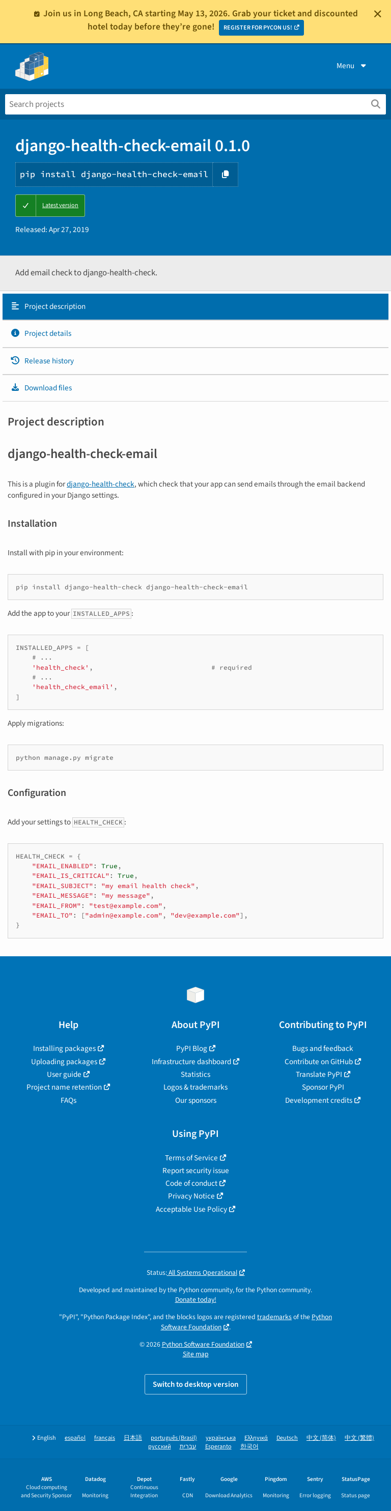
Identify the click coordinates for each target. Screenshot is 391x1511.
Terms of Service (191, 1157)
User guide (64, 1074)
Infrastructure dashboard (191, 1061)
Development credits (318, 1100)
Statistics (195, 1074)
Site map (196, 1354)
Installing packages (64, 1048)
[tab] (195, 307)
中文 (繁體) (359, 1438)
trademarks (274, 1317)
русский (159, 1446)
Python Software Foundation (203, 1344)
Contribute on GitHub (319, 1061)
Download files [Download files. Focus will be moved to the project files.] (41, 387)
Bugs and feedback (322, 1048)
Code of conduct (191, 1183)
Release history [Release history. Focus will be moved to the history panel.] (42, 360)
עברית (188, 1446)
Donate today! (195, 1299)
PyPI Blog (191, 1048)
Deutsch (287, 1438)
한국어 (249, 1446)
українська (221, 1438)
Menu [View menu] (352, 65)
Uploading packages (64, 1061)
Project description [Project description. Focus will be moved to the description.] (48, 306)
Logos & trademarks (195, 1087)
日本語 (133, 1438)
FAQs (68, 1100)
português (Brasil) (174, 1438)
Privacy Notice (191, 1196)
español (75, 1438)
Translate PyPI (319, 1074)
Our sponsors (195, 1100)
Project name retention (64, 1087)
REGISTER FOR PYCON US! (258, 27)
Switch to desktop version (196, 1384)
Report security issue (195, 1170)
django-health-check (100, 484)
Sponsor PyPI (323, 1087)
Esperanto (218, 1446)
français (104, 1438)
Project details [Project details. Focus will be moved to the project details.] (40, 333)
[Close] (377, 13)
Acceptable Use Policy (191, 1209)
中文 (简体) (321, 1438)
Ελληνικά (256, 1438)
